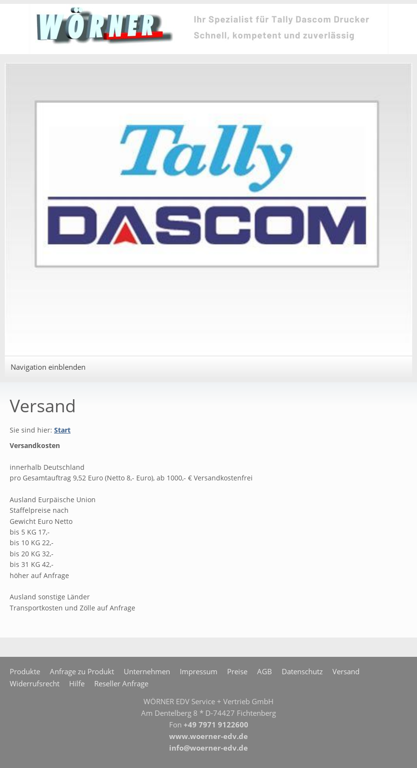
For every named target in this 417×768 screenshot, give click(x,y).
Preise (237, 671)
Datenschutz (302, 671)
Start (62, 430)
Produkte (25, 671)
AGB (264, 671)
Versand (345, 671)
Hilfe (77, 683)
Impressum (198, 671)
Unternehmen (147, 671)
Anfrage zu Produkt (82, 671)
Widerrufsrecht (34, 683)
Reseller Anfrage (121, 683)
